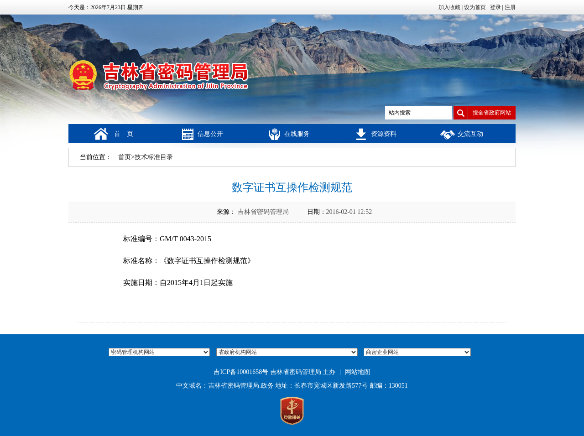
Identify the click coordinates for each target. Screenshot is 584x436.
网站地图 (357, 372)
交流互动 (470, 133)
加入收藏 (449, 7)
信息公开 (210, 133)
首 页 (123, 133)
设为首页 (475, 7)
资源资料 (383, 133)
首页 (124, 157)
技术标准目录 (154, 157)
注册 (510, 7)
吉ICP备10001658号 (241, 372)
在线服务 (297, 133)
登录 (495, 7)
